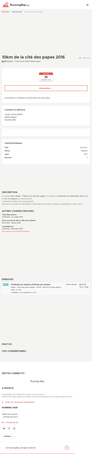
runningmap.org (11, 422)
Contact (8, 436)
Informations (46, 88)
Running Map (37, 381)
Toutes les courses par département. (20, 402)
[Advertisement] (46, 33)
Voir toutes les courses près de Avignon (15, 231)
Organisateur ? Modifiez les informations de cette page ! (27, 98)
